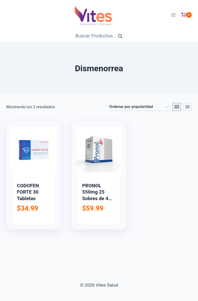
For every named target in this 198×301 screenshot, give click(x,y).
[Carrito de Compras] (186, 15)
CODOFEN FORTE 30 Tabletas (28, 192)
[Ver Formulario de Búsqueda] (99, 36)
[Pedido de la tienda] (139, 107)
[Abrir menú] (173, 15)
